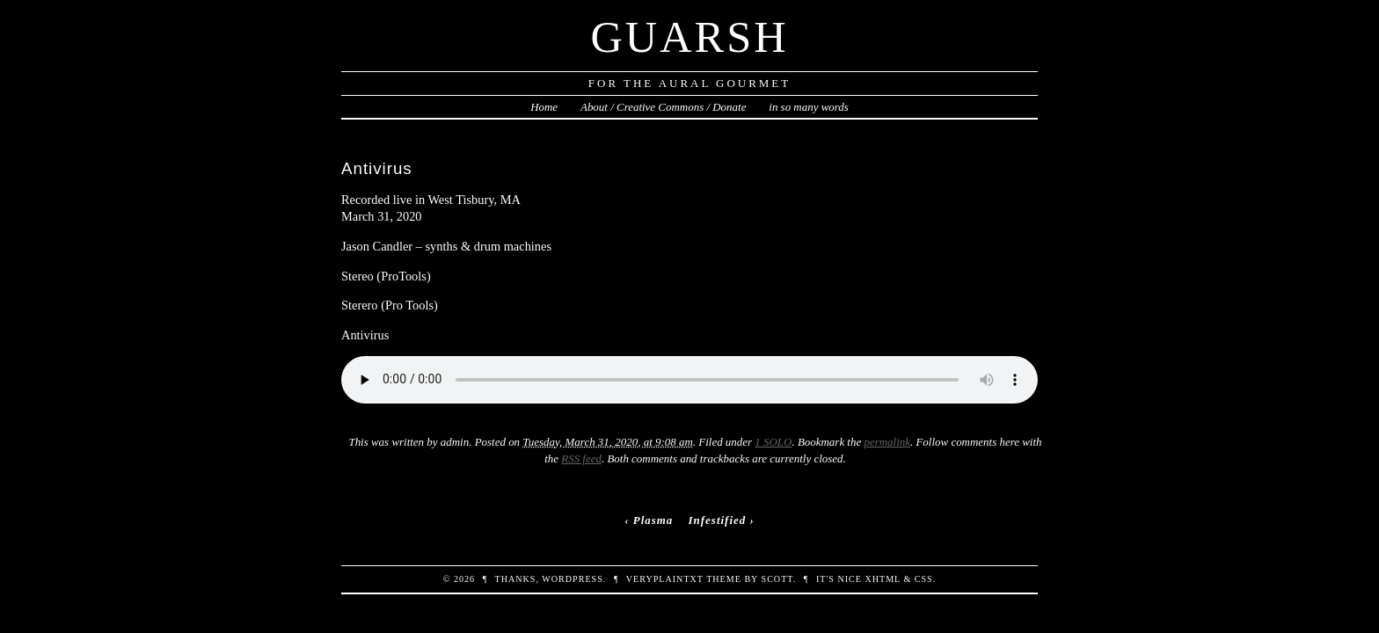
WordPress (572, 579)
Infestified (718, 520)
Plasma (653, 520)
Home (544, 106)
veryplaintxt (665, 579)
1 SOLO (773, 441)
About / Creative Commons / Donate (663, 106)
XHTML (882, 579)
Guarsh (689, 37)
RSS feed (581, 458)
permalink (887, 441)
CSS (924, 579)
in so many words (809, 106)
